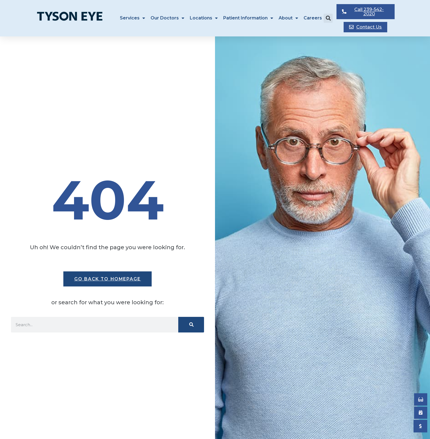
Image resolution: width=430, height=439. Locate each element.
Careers (313, 17)
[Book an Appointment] (420, 398)
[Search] (191, 324)
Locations (204, 17)
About (288, 17)
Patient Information (248, 17)
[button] (328, 17)
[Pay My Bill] (420, 426)
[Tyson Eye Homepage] (73, 17)
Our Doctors (167, 17)
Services (132, 17)
